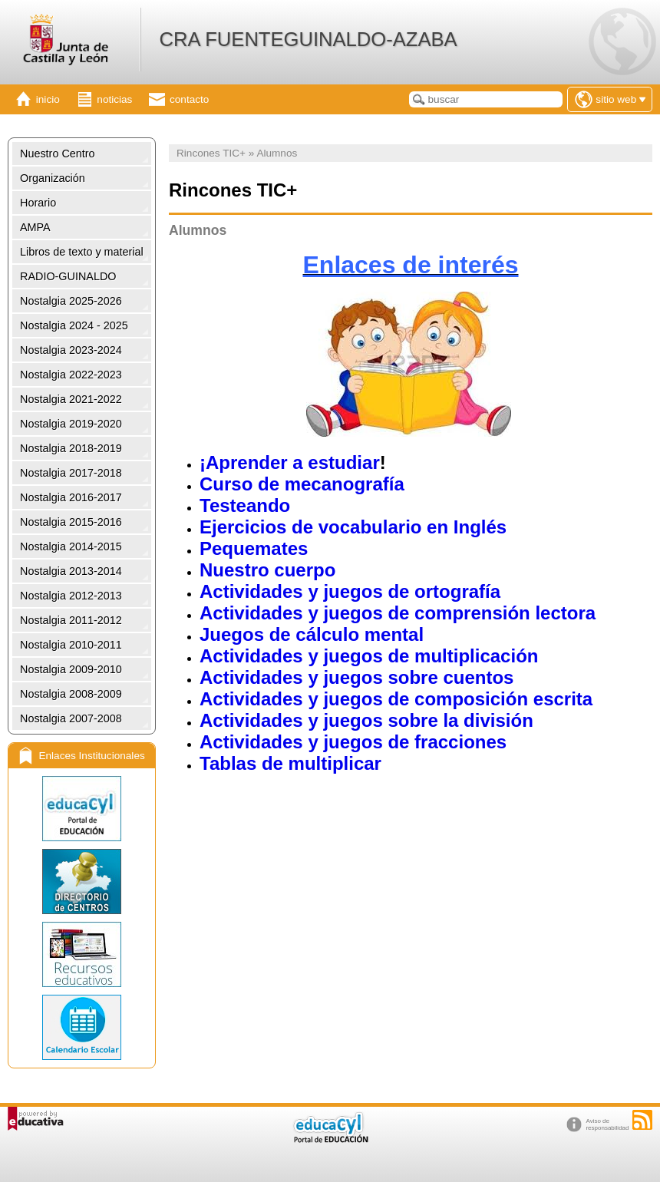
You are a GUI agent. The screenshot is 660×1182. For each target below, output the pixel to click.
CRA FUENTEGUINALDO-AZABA (308, 39)
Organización (52, 178)
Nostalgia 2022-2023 (71, 374)
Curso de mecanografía (302, 484)
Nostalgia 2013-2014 (71, 571)
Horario (38, 202)
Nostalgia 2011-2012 (71, 620)
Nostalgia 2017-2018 (71, 473)
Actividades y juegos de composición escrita (396, 698)
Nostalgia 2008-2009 (71, 694)
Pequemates (254, 548)
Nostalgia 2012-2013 (71, 595)
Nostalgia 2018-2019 (71, 448)
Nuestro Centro (57, 153)
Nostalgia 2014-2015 (71, 546)
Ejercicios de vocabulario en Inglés (353, 527)
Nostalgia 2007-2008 (71, 718)
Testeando (245, 505)
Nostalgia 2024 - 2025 (74, 325)
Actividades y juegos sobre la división (366, 720)
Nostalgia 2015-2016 (71, 522)
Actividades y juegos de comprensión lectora (398, 613)
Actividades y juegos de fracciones (353, 741)
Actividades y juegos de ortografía (350, 591)
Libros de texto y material (82, 252)
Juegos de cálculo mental (312, 634)
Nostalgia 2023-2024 (71, 350)
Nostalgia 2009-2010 (71, 669)
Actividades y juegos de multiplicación (369, 655)
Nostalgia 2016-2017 (71, 497)
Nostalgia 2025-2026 (71, 301)
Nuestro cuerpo (267, 570)
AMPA (35, 227)
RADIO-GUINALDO (68, 276)
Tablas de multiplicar (290, 763)
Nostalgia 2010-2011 (71, 645)
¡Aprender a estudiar (290, 462)
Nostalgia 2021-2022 (71, 399)
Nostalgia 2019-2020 (71, 424)
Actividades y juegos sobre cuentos (356, 677)
